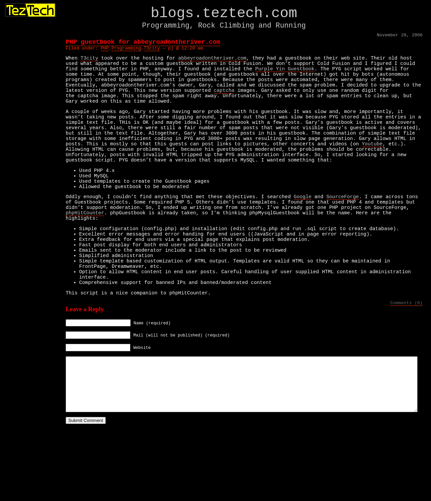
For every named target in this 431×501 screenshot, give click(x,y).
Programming (126, 51)
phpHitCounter (85, 251)
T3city (152, 51)
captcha (224, 102)
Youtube (372, 168)
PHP (105, 51)
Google (302, 231)
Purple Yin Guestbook (284, 75)
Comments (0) (406, 360)
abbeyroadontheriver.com (212, 62)
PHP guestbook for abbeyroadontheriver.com (143, 43)
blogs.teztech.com (224, 15)
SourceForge (342, 231)
